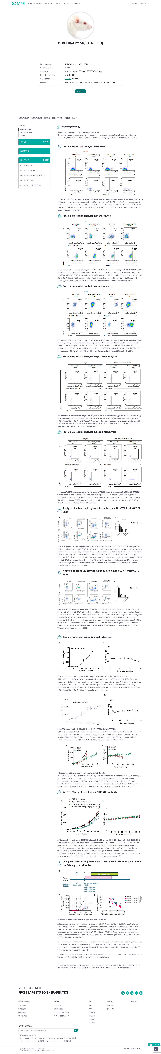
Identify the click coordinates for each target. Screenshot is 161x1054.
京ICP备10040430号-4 (25, 1051)
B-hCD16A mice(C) (27, 180)
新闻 (90, 1005)
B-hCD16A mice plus (27, 170)
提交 (76, 1030)
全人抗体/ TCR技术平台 (61, 1012)
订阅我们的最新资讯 (25, 1026)
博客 (90, 1009)
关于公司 (110, 1005)
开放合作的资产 (59, 1009)
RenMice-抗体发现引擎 (61, 1016)
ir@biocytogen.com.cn (54, 1041)
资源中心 (92, 1012)
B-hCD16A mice (26, 165)
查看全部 (46, 142)
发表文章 (92, 1019)
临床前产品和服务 (35, 3)
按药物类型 (22, 1012)
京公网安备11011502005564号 (44, 1051)
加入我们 (134, 3)
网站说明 (126, 1049)
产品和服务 (22, 1005)
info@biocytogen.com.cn (27, 1041)
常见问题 (92, 1023)
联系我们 (77, 3)
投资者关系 (111, 1009)
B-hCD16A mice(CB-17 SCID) (30, 185)
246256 (68, 79)
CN (147, 3)
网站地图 (133, 1049)
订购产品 (80, 91)
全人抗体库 (57, 1005)
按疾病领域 (22, 1009)
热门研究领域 (22, 1016)
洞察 (58, 3)
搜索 (141, 3)
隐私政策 (140, 1049)
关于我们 (67, 3)
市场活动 (92, 1016)
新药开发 (48, 3)
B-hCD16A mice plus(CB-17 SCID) (32, 175)
